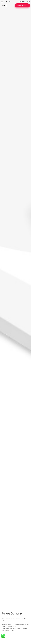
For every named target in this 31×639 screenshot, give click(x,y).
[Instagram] (10, 1)
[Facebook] (6, 1)
